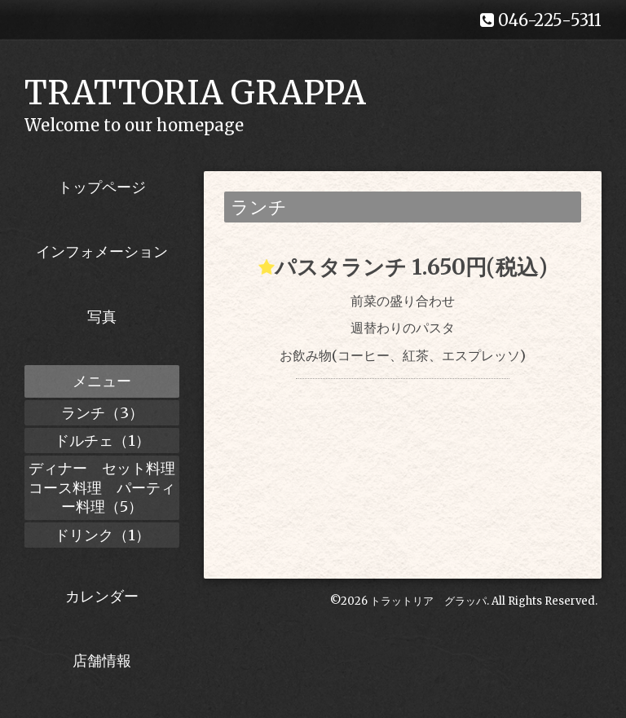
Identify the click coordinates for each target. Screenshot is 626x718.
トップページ (102, 187)
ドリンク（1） (102, 535)
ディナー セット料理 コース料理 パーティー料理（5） (104, 487)
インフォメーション (102, 251)
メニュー (102, 381)
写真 (102, 316)
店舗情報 (102, 660)
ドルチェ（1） (102, 440)
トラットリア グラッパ (428, 601)
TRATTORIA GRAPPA (195, 93)
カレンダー (102, 596)
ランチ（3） (102, 412)
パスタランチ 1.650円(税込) (411, 266)
